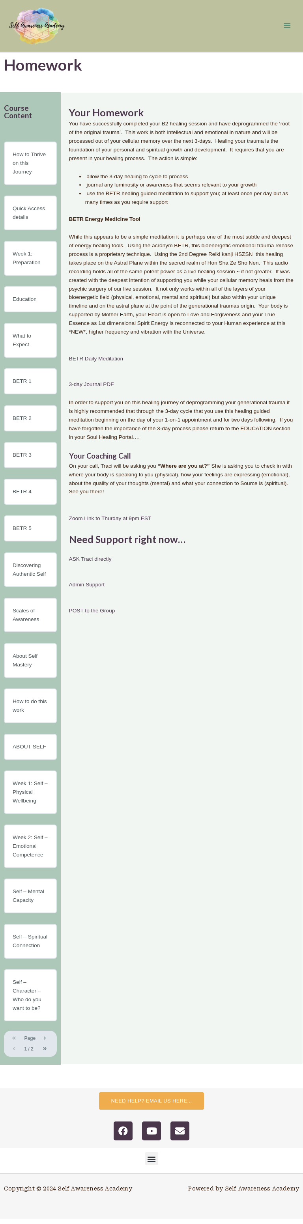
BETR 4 (22, 496)
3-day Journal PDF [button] (91, 389)
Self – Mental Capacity (28, 900)
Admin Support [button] (87, 589)
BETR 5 (22, 533)
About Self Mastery (25, 664)
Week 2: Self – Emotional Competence (30, 850)
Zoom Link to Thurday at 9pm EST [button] (110, 523)
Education (25, 303)
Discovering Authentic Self (29, 574)
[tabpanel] (182, 364)
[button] (151, 1163)
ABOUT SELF (29, 751)
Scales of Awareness (26, 619)
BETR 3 (22, 459)
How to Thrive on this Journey (29, 167)
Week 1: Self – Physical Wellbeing (30, 796)
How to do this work (30, 710)
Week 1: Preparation (27, 262)
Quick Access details (29, 217)
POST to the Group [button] (92, 615)
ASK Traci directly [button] (90, 563)
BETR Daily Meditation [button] (96, 363)
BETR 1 (22, 386)
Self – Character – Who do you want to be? (27, 1000)
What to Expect (22, 345)
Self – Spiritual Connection (30, 946)
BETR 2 (22, 422)
